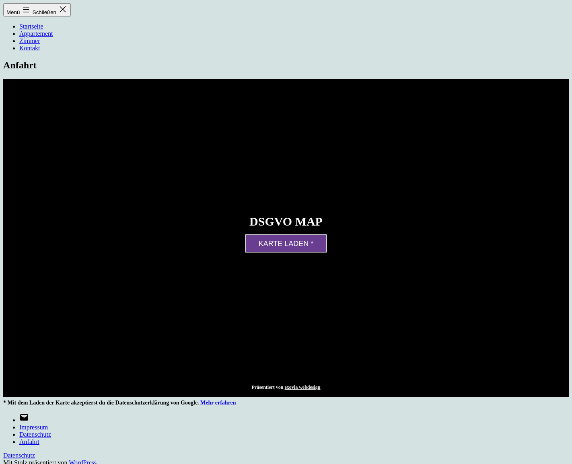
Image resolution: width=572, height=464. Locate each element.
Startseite (31, 26)
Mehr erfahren (218, 403)
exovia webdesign (302, 387)
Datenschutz (19, 455)
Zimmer (29, 40)
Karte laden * (286, 244)
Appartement (36, 33)
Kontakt (29, 48)
